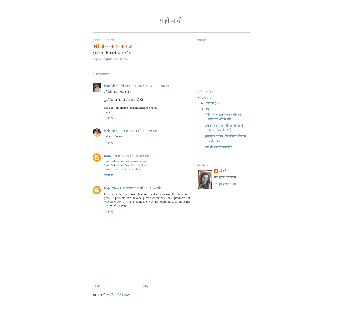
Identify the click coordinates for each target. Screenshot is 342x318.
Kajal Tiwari (112, 188)
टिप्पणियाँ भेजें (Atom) (118, 295)
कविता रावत (111, 130)
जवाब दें (108, 117)
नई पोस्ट (97, 286)
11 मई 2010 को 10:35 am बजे (152, 86)
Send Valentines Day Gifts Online (125, 165)
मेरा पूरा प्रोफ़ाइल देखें (225, 184)
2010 (205, 97)
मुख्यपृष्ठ (145, 286)
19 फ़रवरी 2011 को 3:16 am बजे (138, 130)
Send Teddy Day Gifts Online (122, 169)
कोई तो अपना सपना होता (218, 147)
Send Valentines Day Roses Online (125, 161)
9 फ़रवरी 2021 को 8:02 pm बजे (131, 155)
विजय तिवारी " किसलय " (118, 86)
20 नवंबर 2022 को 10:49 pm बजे (141, 188)
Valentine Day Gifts (116, 201)
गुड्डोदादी (171, 20)
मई (208, 109)
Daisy (107, 155)
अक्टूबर (210, 103)
